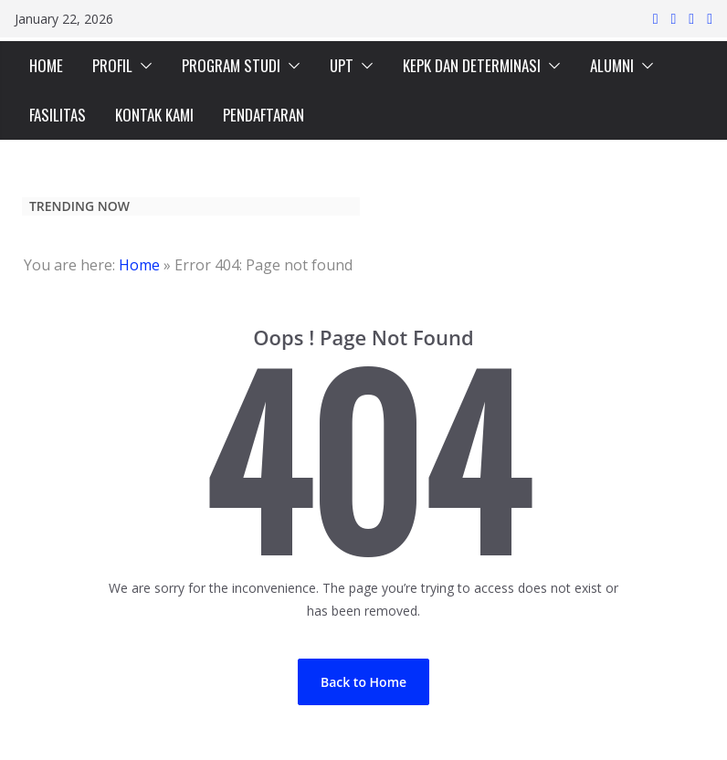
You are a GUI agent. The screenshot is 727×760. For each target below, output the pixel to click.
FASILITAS (57, 114)
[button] (142, 65)
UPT (341, 65)
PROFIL (112, 65)
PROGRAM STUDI (231, 65)
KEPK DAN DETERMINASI (472, 65)
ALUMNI (612, 65)
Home (139, 265)
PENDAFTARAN (263, 114)
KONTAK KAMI (154, 114)
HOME (46, 65)
